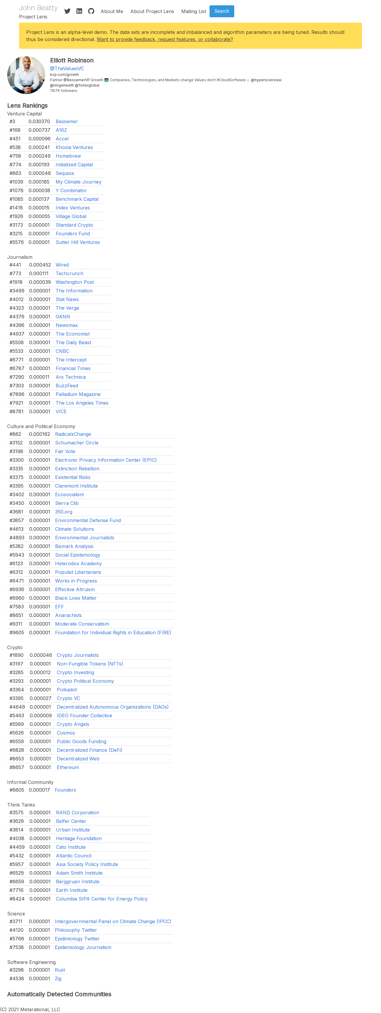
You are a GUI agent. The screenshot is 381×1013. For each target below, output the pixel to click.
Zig (58, 978)
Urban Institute (73, 830)
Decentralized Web (78, 759)
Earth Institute (72, 890)
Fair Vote (65, 451)
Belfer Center (71, 821)
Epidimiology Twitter (77, 939)
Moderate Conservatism (82, 624)
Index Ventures (73, 208)
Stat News (67, 299)
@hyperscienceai (266, 80)
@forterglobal (87, 85)
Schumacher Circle (77, 443)
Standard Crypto (74, 225)
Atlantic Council (73, 856)
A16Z (61, 130)
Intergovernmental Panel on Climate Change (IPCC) (113, 921)
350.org (63, 512)
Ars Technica (71, 377)
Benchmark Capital (77, 199)
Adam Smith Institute (79, 873)
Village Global (71, 216)
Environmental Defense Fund (88, 520)
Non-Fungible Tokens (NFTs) (90, 664)
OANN (63, 317)
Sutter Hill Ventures (78, 242)
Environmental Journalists (84, 538)
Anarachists (68, 615)
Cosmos (66, 733)
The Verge (67, 308)
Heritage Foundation (79, 838)
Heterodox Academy (78, 563)
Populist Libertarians (78, 572)
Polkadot (67, 690)
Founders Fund (73, 234)
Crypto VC (68, 698)
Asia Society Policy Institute (87, 864)
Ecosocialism (69, 494)
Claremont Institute (76, 486)
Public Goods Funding (81, 741)
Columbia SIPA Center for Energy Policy (102, 899)
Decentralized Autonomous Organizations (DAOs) (113, 707)
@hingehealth (62, 85)
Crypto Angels (73, 724)
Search (222, 11)
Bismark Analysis (74, 546)
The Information (74, 291)
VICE (61, 411)
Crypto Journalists (78, 655)
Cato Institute (71, 847)
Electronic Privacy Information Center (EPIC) (106, 460)
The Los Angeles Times (82, 403)
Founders (65, 790)
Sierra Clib (67, 503)
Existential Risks (72, 477)
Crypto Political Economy (85, 681)
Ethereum (68, 767)
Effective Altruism (75, 589)
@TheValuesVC (67, 68)
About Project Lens (152, 11)
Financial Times (73, 368)
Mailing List (193, 11)
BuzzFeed (67, 386)
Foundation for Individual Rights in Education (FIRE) (113, 632)
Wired (62, 265)
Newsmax (67, 325)
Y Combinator (71, 190)
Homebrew (68, 156)
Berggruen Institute (77, 881)
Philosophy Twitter (76, 930)
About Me (112, 11)
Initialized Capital (74, 164)
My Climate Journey (79, 182)
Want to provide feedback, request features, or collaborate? (165, 39)
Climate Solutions (74, 529)
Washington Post (75, 282)
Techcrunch (69, 273)
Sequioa (65, 173)
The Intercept (71, 360)
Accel (62, 139)
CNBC (62, 351)
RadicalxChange (73, 434)
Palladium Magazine (78, 394)
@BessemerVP (76, 80)
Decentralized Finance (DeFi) (89, 750)
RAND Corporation (77, 812)
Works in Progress (76, 581)
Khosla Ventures (74, 147)
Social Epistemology (77, 555)
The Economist (73, 334)
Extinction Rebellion (77, 469)
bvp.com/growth (64, 74)
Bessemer (67, 121)
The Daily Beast (73, 342)
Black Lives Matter (76, 598)
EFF (59, 607)
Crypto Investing (75, 672)
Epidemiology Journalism (83, 947)
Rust (60, 970)
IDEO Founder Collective (84, 715)
